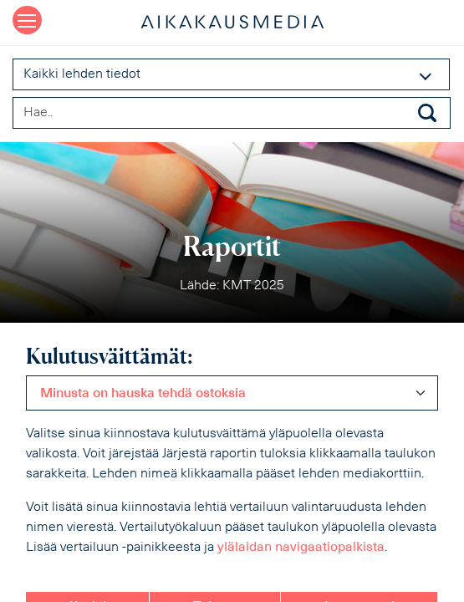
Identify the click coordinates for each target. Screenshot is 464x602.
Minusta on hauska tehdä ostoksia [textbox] (143, 393)
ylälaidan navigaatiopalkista (301, 547)
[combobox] (232, 393)
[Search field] (232, 113)
